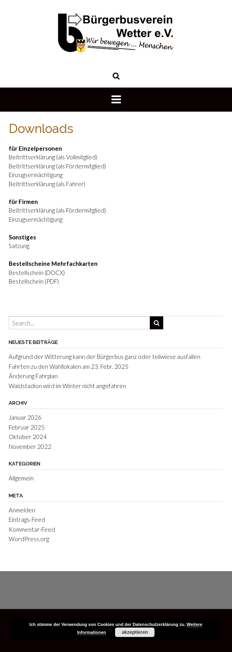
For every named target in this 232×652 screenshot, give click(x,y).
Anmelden (22, 510)
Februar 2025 (27, 427)
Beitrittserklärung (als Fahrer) (47, 183)
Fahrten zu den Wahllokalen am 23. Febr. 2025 (68, 366)
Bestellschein (26, 272)
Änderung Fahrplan (33, 375)
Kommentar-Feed (32, 529)
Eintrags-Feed (27, 519)
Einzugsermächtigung (35, 174)
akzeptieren (135, 632)
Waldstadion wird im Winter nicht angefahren (67, 385)
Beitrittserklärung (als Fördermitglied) (57, 166)
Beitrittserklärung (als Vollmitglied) (53, 157)
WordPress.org (29, 538)
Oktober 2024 (28, 436)
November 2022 (30, 446)
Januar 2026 (25, 417)
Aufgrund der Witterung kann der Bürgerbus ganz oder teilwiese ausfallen (104, 356)
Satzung (19, 245)
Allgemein (21, 478)
